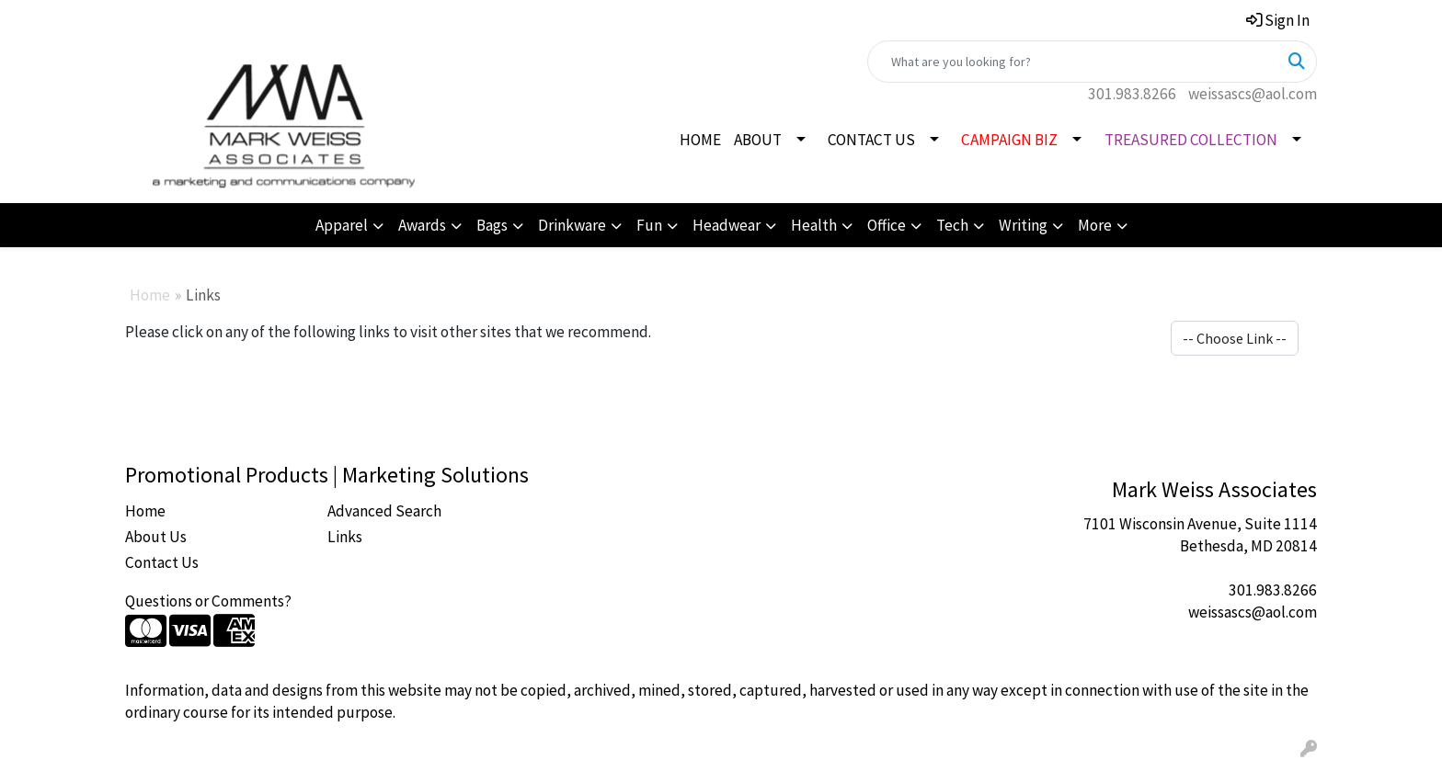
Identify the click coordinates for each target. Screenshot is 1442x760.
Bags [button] (492, 225)
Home (150, 295)
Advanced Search (384, 511)
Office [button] (886, 225)
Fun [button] (649, 225)
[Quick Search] (1072, 61)
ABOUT (758, 140)
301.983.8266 (1132, 94)
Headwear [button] (726, 225)
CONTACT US (871, 140)
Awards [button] (422, 225)
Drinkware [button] (572, 225)
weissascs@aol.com (1252, 94)
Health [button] (814, 225)
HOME (700, 140)
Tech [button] (952, 225)
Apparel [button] (341, 225)
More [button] (1095, 225)
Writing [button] (1023, 225)
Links (344, 537)
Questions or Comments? (208, 601)
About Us (156, 537)
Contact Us (162, 562)
